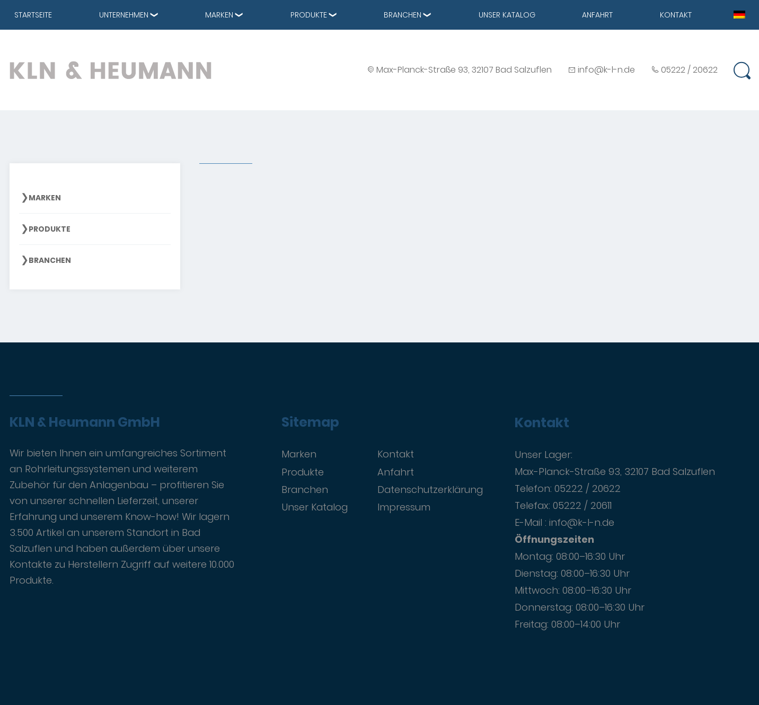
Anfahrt (597, 15)
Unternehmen (123, 15)
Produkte (308, 15)
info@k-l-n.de (606, 70)
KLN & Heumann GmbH (85, 422)
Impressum (403, 507)
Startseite (33, 15)
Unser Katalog (507, 15)
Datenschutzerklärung (430, 489)
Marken (219, 15)
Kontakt (676, 15)
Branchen (402, 15)
